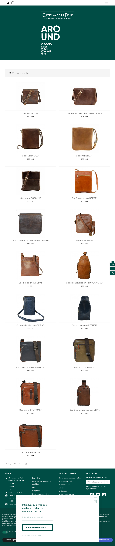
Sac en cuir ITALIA (30, 177)
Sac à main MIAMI (84, 177)
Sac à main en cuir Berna (30, 304)
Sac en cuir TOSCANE (30, 220)
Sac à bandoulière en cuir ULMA (84, 431)
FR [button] (13, 2)
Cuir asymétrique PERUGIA (84, 347)
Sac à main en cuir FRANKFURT (30, 389)
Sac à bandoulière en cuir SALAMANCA (84, 304)
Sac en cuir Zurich (84, 262)
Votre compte (67, 495)
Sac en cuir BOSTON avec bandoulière (30, 262)
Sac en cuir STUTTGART (30, 431)
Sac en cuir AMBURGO (84, 389)
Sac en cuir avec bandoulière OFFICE (84, 135)
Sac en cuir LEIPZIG (30, 474)
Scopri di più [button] (11, 540)
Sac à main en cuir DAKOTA (84, 220)
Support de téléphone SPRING (30, 347)
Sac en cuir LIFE (30, 135)
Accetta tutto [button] (104, 540)
